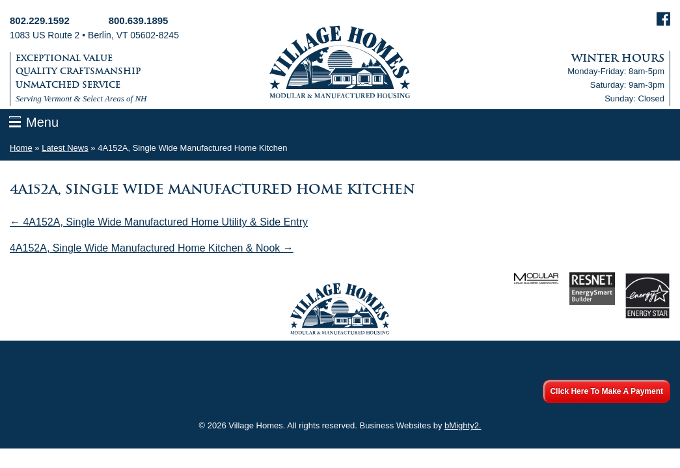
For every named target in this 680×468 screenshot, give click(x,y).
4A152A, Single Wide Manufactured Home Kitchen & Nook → (151, 248)
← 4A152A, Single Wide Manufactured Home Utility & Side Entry (159, 222)
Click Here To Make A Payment (606, 391)
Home (21, 148)
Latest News (65, 148)
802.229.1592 (40, 20)
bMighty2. (462, 425)
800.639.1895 (139, 20)
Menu (42, 122)
